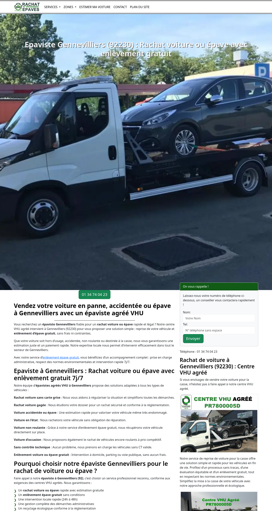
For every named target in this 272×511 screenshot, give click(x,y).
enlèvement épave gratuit (61, 357)
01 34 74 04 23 (94, 294)
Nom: (187, 312)
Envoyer (193, 338)
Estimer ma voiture (94, 7)
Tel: (185, 324)
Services (51, 7)
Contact (120, 7)
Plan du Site (139, 7)
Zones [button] (69, 7)
